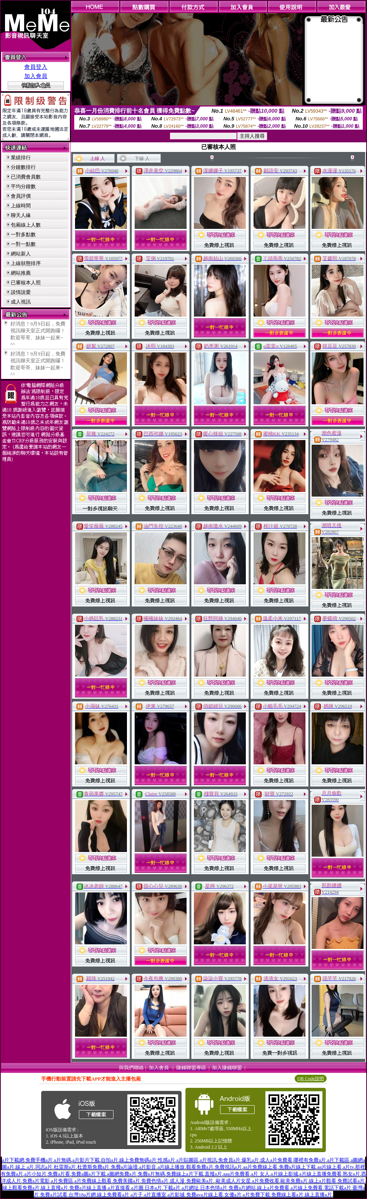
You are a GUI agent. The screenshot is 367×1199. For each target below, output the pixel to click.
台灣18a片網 (82, 1194)
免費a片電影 (36, 1181)
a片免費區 (62, 1181)
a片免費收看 (265, 1181)
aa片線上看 (329, 1167)
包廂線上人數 (26, 225)
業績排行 (21, 157)
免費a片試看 (53, 1194)
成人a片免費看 (276, 1160)
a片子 (136, 1194)
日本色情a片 (213, 1188)
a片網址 (190, 1188)
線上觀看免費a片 (21, 1188)
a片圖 (137, 1188)
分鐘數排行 (23, 167)
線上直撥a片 (54, 1188)
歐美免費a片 (294, 1181)
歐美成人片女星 (233, 1181)
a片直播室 (155, 1194)
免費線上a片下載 (185, 1174)
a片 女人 (260, 1174)
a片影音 (148, 1167)
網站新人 (21, 254)
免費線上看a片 (287, 1194)
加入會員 (35, 76)
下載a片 (171, 1188)
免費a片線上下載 (297, 1167)
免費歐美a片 (200, 1181)
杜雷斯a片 (65, 1167)
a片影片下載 (86, 1160)
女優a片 (233, 1194)
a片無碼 (62, 1160)
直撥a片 (213, 1174)
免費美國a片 (126, 1181)
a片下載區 (338, 1160)
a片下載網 (13, 1160)
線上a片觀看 (322, 1181)
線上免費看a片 (113, 1194)
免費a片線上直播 (88, 1188)
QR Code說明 (310, 1078)
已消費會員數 (26, 177)
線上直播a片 (318, 1194)
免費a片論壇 (124, 1167)
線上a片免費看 (273, 1188)
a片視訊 (208, 1160)
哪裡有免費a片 (310, 1160)
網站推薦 (21, 273)
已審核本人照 (26, 282)
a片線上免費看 (306, 1188)
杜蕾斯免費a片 (93, 1167)
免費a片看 (59, 1174)
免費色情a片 (154, 1181)
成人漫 (177, 1181)
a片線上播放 (171, 1167)
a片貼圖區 (187, 1160)
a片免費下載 (256, 1194)
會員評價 (21, 196)
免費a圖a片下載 (88, 1174)
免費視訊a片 (228, 1167)
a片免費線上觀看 (93, 1181)
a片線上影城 (284, 1174)
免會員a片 (229, 1160)
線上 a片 (24, 1167)
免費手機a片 (39, 1160)
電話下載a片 (337, 1188)
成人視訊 (21, 302)
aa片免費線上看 (260, 1167)
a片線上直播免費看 (320, 1174)
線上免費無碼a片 (138, 1160)
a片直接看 (119, 1188)
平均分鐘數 (23, 186)
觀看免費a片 (200, 1167)
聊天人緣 (21, 215)
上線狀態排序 (26, 263)
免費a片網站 (242, 1188)
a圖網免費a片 (122, 1174)
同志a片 (44, 1167)
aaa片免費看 (236, 1174)
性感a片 (166, 1160)
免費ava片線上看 (204, 1194)
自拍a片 (109, 1160)
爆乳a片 (250, 1160)
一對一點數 (23, 244)
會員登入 (35, 67)
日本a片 (153, 1188)
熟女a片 (351, 1174)
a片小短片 (35, 1174)
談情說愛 (21, 292)
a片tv (348, 1167)
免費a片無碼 (151, 1174)
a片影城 (176, 1194)
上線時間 (21, 205)
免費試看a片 (351, 1181)
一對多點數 (23, 234)
